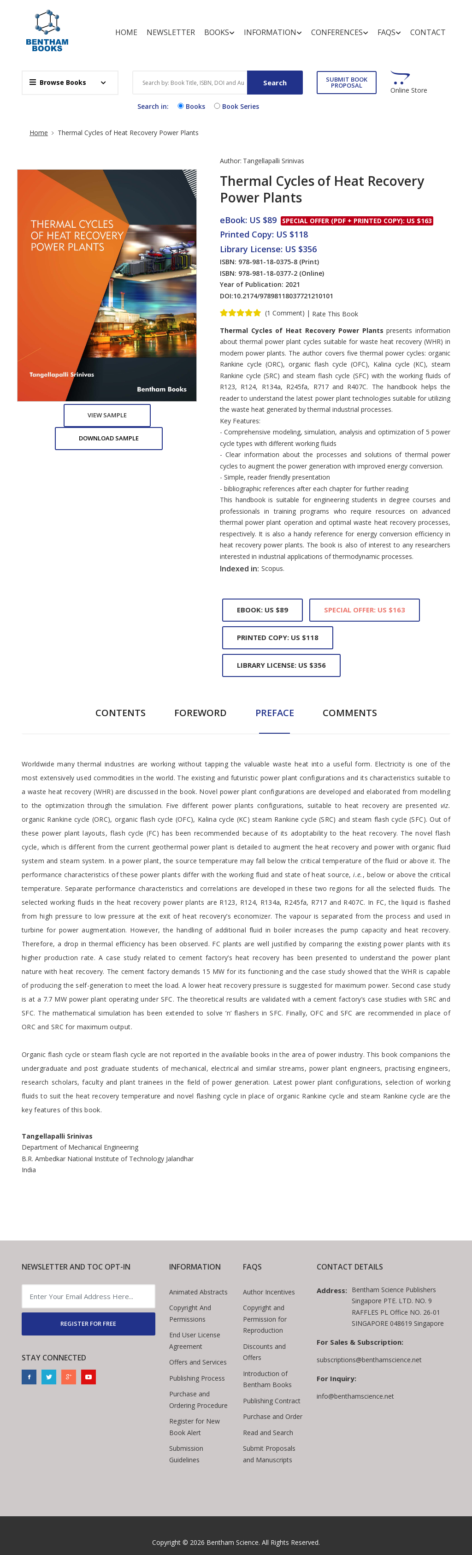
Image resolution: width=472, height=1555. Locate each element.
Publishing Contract (272, 1400)
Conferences (339, 32)
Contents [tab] (120, 712)
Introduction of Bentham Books (267, 1379)
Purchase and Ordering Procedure (198, 1399)
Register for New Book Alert (194, 1427)
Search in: (153, 106)
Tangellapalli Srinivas (273, 160)
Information (273, 32)
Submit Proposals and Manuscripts (269, 1454)
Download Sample (109, 438)
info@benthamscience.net (355, 1396)
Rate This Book (335, 314)
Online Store (408, 90)
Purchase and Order (272, 1416)
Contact (428, 32)
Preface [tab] (274, 712)
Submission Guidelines (186, 1454)
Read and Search (268, 1432)
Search (275, 82)
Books (219, 32)
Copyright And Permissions (190, 1313)
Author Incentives (269, 1292)
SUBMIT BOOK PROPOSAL (346, 82)
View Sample (107, 415)
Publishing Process (197, 1378)
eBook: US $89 (262, 609)
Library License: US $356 (281, 665)
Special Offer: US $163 (364, 609)
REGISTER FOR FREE (88, 1323)
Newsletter (171, 32)
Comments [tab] (350, 712)
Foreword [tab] (200, 712)
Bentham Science (232, 1542)
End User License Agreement (194, 1340)
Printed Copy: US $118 (278, 637)
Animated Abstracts (198, 1292)
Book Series (235, 106)
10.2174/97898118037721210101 (283, 295)
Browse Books (58, 82)
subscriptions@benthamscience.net (369, 1359)
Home (126, 32)
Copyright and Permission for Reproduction (265, 1319)
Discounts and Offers (264, 1352)
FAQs (389, 32)
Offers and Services (198, 1362)
